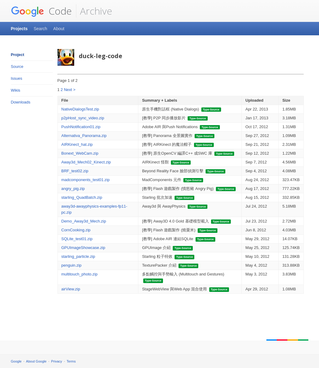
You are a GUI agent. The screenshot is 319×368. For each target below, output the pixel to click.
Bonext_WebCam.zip (80, 153)
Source (17, 66)
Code (41, 11)
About (58, 28)
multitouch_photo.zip (79, 274)
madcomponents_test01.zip (85, 179)
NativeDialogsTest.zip (80, 109)
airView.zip (70, 289)
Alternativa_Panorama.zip (84, 135)
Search (40, 28)
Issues (17, 78)
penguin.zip (71, 265)
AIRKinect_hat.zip (77, 144)
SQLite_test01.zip (77, 239)
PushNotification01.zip (81, 126)
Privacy (56, 361)
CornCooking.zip (76, 230)
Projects (19, 28)
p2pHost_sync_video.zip (82, 118)
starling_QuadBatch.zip (81, 197)
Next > (69, 89)
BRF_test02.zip (74, 171)
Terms (71, 361)
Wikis (15, 90)
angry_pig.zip (73, 188)
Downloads (20, 102)
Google (16, 361)
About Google (36, 361)
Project (17, 54)
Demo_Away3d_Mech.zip (83, 221)
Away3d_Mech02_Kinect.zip (86, 162)
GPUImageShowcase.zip (83, 247)
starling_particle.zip (78, 256)
